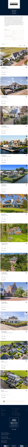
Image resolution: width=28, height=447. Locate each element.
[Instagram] (14, 429)
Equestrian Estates (17, 413)
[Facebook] (12, 429)
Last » (23, 401)
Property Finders (3, 410)
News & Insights (17, 408)
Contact (16, 411)
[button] (5, 44)
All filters (13, 38)
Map (25, 45)
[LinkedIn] (15, 429)
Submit (14, 40)
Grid (20, 45)
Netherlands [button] (7, 29)
